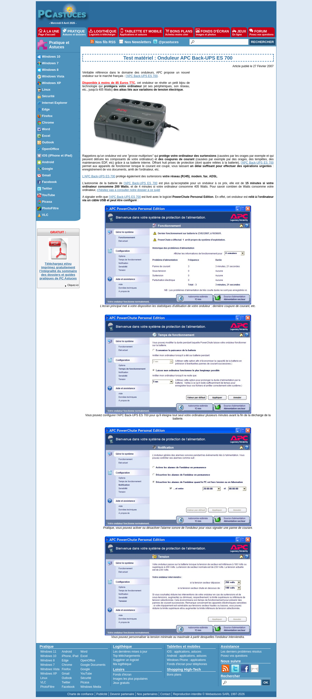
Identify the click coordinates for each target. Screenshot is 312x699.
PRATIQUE (74, 32)
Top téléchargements (126, 655)
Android (67, 651)
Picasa (84, 682)
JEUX (239, 32)
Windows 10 (48, 656)
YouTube (86, 673)
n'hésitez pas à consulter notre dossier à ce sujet (128, 190)
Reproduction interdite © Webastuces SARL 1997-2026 (209, 694)
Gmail (65, 673)
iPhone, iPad (70, 656)
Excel (84, 656)
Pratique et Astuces (59, 45)
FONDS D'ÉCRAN (212, 32)
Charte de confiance (80, 694)
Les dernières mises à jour (130, 651)
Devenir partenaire (122, 694)
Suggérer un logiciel (126, 660)
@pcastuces (169, 42)
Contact (165, 694)
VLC (43, 682)
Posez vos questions (234, 655)
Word (83, 651)
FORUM (261, 32)
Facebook (68, 686)
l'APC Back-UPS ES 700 (142, 76)
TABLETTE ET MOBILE (141, 32)
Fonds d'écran (122, 674)
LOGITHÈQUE (102, 32)
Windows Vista (49, 669)
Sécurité (85, 678)
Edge (65, 660)
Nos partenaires (147, 694)
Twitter (66, 682)
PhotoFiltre (47, 686)
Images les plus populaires (130, 678)
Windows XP (48, 673)
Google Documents (93, 665)
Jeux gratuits (121, 683)
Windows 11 (48, 651)
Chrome (67, 665)
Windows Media (90, 686)
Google (85, 669)
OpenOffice (87, 660)
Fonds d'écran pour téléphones (187, 664)
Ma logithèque (122, 664)
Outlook (67, 678)
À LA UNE (49, 32)
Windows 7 (47, 665)
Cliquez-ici (71, 285)
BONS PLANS (179, 32)
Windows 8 (47, 660)
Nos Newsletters (138, 42)
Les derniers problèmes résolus (241, 651)
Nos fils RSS (105, 42)
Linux (44, 678)
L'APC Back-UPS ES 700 (98, 176)
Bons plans (174, 674)
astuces (196, 651)
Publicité (101, 694)
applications (182, 651)
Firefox (66, 669)
